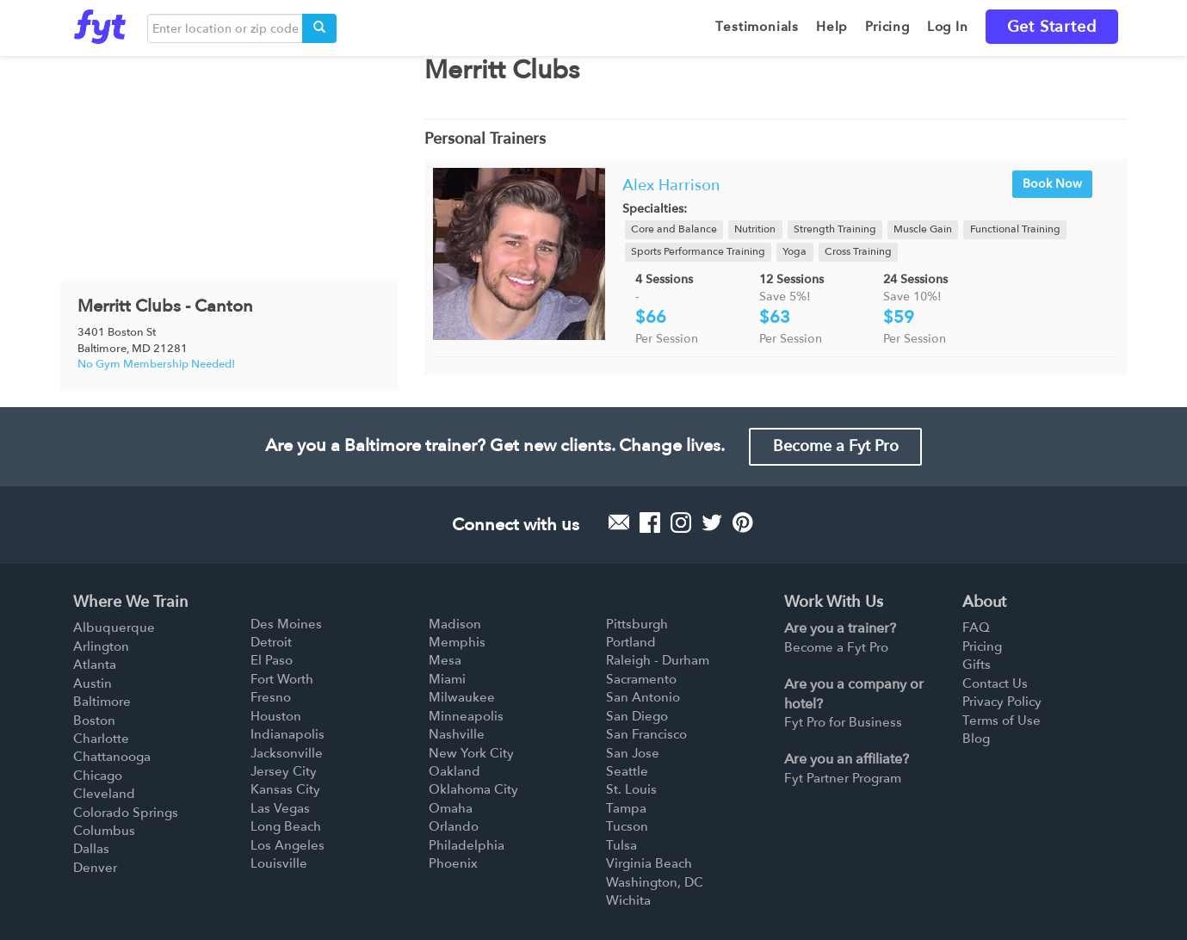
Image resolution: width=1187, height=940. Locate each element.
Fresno (270, 697)
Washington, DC (654, 882)
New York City (471, 753)
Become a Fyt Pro (836, 446)
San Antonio (643, 697)
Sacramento (641, 679)
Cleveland (104, 793)
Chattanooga (112, 756)
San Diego (637, 716)
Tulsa (621, 845)
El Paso (271, 660)
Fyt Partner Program (842, 778)
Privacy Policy (1002, 701)
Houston (275, 716)
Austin (92, 683)
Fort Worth (281, 679)
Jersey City (283, 771)
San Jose (632, 753)
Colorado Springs (125, 812)
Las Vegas (280, 808)
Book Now (1052, 184)
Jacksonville (286, 753)
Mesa (445, 660)
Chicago (97, 775)
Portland (631, 642)
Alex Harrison (671, 185)
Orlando (454, 826)
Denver (95, 867)
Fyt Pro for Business (843, 722)
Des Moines (286, 624)
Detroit (271, 642)
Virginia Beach (649, 863)
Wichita (628, 900)
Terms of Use (1001, 720)
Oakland (454, 771)
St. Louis (631, 789)
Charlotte (101, 738)
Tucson (627, 826)
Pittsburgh (637, 624)
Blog (976, 738)
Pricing (982, 646)
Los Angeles (287, 845)
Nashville (457, 734)
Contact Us (995, 683)
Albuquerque (114, 627)
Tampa (626, 808)
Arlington (101, 646)
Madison (455, 624)
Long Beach (285, 826)
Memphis (457, 642)
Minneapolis (466, 716)
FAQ (976, 627)
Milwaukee (462, 697)
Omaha (451, 808)
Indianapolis (287, 734)
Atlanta (94, 664)
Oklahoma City (473, 789)
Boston (94, 720)
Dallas (91, 848)
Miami (447, 679)
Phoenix (453, 863)
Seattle (627, 771)
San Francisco (646, 734)
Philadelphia (466, 845)
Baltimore (102, 701)
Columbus (104, 830)
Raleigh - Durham (657, 660)
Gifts (976, 664)
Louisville (278, 863)
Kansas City (285, 789)
